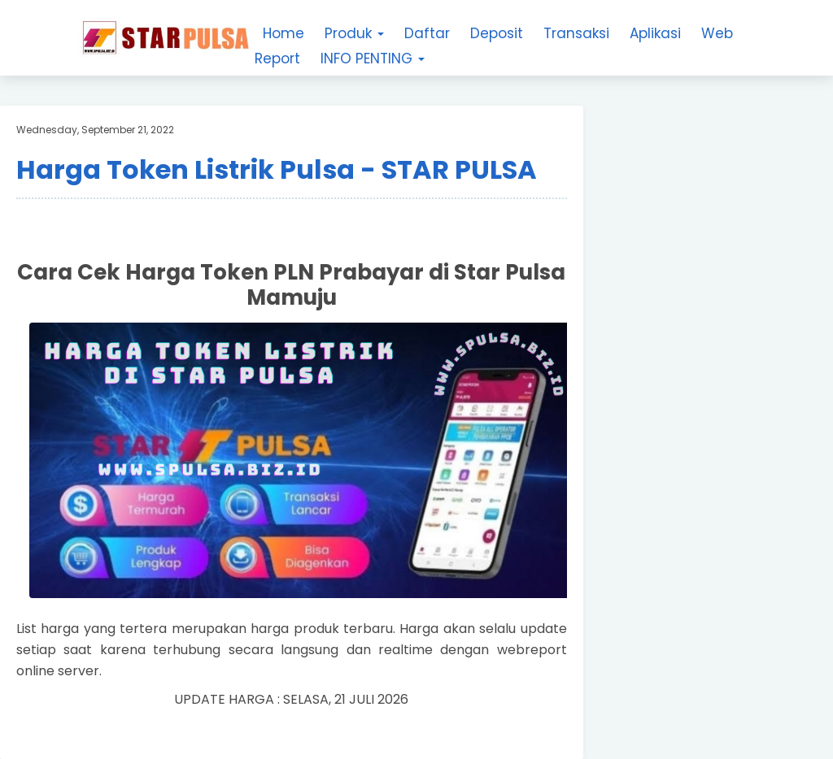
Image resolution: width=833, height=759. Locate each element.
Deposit (496, 33)
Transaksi (576, 33)
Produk (354, 33)
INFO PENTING (373, 58)
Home (283, 33)
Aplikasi (655, 33)
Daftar (427, 33)
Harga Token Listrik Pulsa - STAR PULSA (276, 169)
